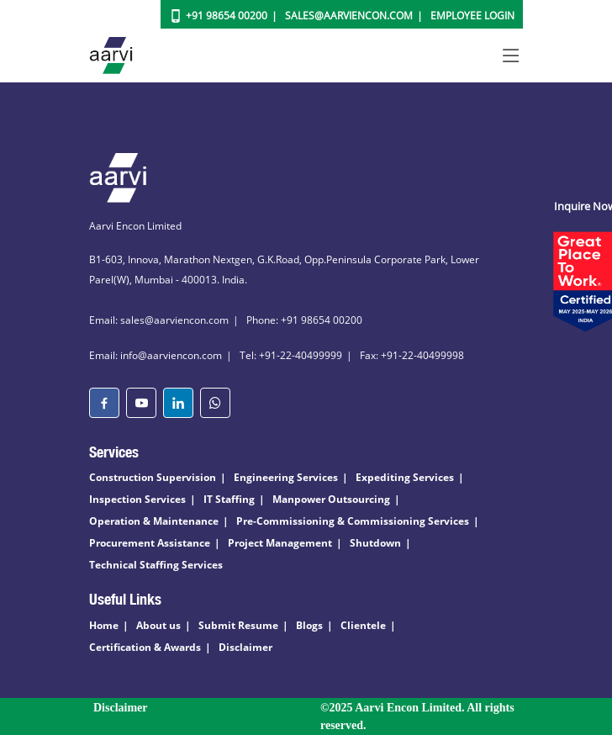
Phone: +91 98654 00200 (304, 320)
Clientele (363, 625)
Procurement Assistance (149, 543)
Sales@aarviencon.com (349, 15)
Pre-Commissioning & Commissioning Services (352, 521)
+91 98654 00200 (226, 15)
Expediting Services (405, 477)
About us (158, 625)
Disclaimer (245, 647)
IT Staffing (229, 499)
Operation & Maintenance (154, 521)
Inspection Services (137, 499)
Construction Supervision (152, 477)
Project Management (280, 543)
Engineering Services (286, 477)
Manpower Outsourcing (331, 499)
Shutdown (375, 543)
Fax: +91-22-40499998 (412, 355)
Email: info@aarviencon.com (155, 355)
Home (104, 625)
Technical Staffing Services (156, 565)
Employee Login (472, 15)
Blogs (309, 625)
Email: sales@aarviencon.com (159, 320)
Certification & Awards (145, 647)
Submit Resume (238, 625)
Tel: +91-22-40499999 (291, 355)
